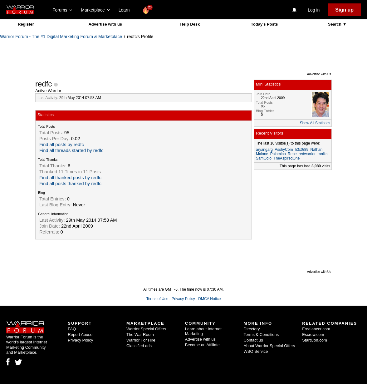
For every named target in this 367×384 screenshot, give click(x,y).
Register (26, 24)
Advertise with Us (319, 74)
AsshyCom (284, 149)
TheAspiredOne (286, 158)
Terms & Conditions (261, 334)
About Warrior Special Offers (269, 345)
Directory (252, 329)
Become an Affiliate (202, 344)
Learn (126, 9)
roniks (322, 154)
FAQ (72, 329)
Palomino (278, 154)
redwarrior (307, 154)
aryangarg (264, 149)
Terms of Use (157, 299)
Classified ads (139, 345)
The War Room (140, 334)
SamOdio (264, 158)
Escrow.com (313, 334)
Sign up (344, 9)
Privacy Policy (183, 299)
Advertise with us (105, 24)
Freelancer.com (316, 329)
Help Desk (190, 24)
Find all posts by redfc (61, 144)
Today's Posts (264, 24)
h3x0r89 (301, 149)
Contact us (253, 340)
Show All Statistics (315, 123)
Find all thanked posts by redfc (70, 177)
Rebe (292, 154)
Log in (314, 9)
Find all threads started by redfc (71, 150)
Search (335, 24)
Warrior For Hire (140, 340)
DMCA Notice (209, 299)
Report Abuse (80, 334)
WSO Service (256, 351)
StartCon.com (314, 340)
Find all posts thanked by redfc (70, 183)
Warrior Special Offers (146, 329)
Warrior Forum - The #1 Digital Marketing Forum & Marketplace (61, 36)
